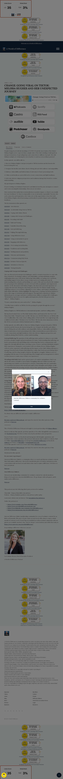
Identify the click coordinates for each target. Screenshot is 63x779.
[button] (48, 372)
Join (31, 406)
